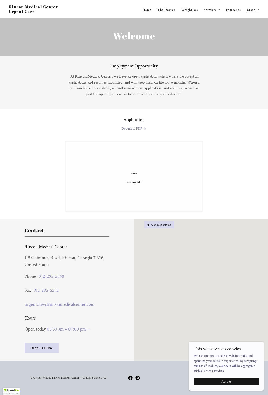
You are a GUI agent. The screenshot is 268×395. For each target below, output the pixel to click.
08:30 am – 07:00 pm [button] (66, 329)
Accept (226, 382)
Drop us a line (42, 348)
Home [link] (147, 10)
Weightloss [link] (189, 10)
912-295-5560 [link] (51, 276)
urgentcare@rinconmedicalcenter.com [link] (60, 304)
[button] (212, 9)
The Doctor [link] (166, 10)
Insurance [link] (233, 10)
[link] (33, 12)
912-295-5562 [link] (46, 290)
